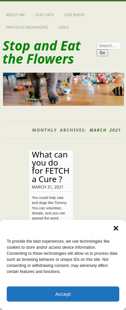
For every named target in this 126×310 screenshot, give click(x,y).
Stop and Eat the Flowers (42, 51)
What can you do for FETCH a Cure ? (51, 166)
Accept (63, 294)
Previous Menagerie (27, 27)
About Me (15, 15)
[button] (116, 228)
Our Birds (74, 15)
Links (63, 27)
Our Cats (44, 15)
